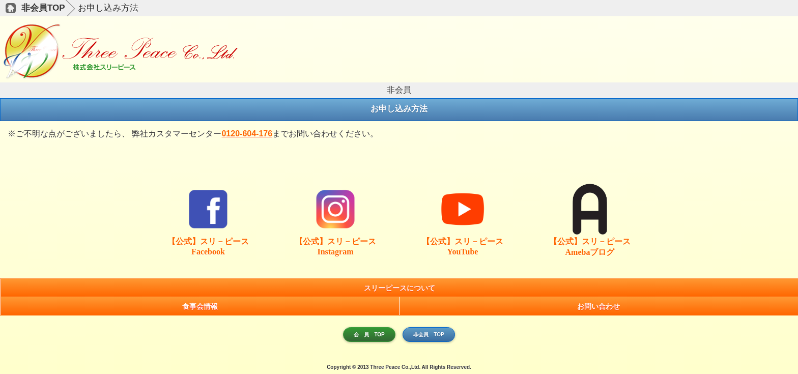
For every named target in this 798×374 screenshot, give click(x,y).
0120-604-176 (246, 133)
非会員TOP (43, 8)
